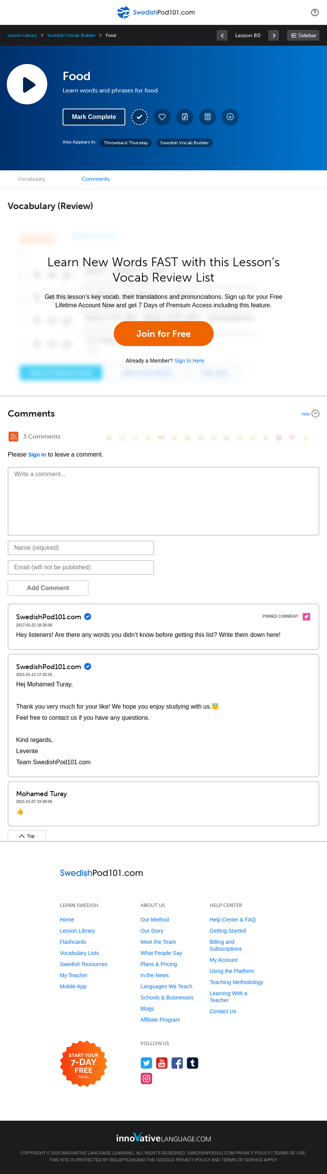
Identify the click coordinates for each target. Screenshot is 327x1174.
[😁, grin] (135, 438)
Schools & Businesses (167, 997)
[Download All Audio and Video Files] (230, 117)
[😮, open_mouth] (265, 438)
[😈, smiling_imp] (279, 438)
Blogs (147, 1009)
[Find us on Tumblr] (193, 1063)
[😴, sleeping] (252, 438)
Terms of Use (289, 1153)
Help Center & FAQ (233, 920)
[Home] (157, 18)
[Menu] (12, 12)
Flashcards (73, 942)
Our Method (155, 920)
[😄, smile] (109, 438)
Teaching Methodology (237, 982)
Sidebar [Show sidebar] (307, 35)
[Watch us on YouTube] (162, 1063)
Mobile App (73, 986)
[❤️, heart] (292, 438)
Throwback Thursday (126, 142)
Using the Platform (232, 971)
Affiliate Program (160, 1020)
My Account (223, 960)
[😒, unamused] (148, 438)
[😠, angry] (174, 438)
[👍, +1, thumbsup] (305, 438)
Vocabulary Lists (79, 953)
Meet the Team (158, 942)
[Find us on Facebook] (177, 1063)
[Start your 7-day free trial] (83, 1064)
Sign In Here (189, 361)
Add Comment (48, 588)
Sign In (37, 455)
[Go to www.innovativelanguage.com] (163, 1136)
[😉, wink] (213, 438)
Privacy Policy (253, 1153)
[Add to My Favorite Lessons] (162, 117)
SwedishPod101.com (211, 1153)
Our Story (152, 931)
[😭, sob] (226, 438)
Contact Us (223, 1011)
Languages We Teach (167, 986)
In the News (155, 975)
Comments (96, 179)
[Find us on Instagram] (147, 1078)
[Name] (81, 548)
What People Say (161, 953)
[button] (315, 12)
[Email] (81, 567)
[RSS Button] (13, 436)
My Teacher (74, 975)
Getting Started (228, 931)
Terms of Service (242, 1160)
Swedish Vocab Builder (71, 35)
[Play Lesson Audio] (27, 84)
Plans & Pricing (159, 964)
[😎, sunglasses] (161, 438)
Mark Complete (94, 117)
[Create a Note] (184, 117)
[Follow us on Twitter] (147, 1063)
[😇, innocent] (239, 438)
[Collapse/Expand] (163, 413)
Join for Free (163, 333)
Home (67, 920)
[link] (222, 35)
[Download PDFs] (207, 117)
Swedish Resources (84, 964)
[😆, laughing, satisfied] (187, 438)
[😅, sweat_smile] (200, 438)
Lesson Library (22, 35)
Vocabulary (31, 179)
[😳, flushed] (122, 438)
